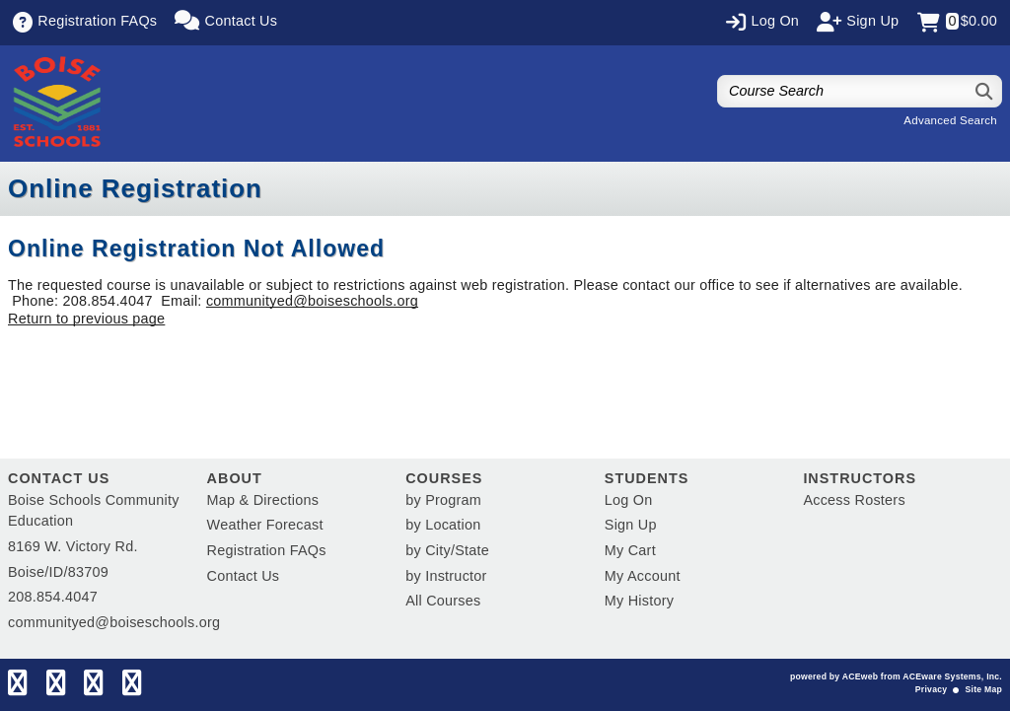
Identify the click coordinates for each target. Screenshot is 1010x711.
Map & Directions (263, 500)
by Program (443, 500)
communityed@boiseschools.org (312, 301)
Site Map (984, 689)
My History (639, 600)
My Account (643, 576)
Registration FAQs (266, 550)
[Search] (984, 91)
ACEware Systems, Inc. (952, 676)
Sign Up (631, 525)
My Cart (630, 550)
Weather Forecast (265, 525)
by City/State (447, 550)
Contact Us (243, 576)
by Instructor (445, 576)
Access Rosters (853, 500)
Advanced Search (950, 120)
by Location (442, 525)
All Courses (442, 600)
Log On (629, 500)
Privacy (931, 689)
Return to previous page (86, 318)
